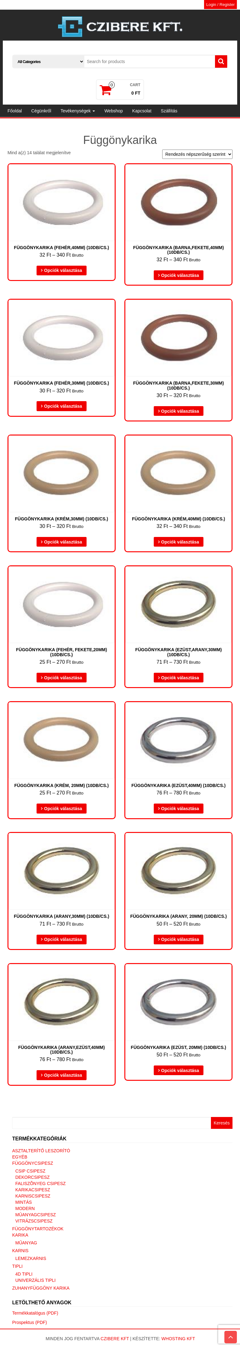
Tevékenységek (78, 110)
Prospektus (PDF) (29, 1322)
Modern (25, 1208)
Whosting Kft (178, 1338)
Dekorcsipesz (32, 1177)
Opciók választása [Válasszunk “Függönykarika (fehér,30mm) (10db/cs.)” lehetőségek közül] (63, 406)
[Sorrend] (197, 154)
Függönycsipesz (32, 1163)
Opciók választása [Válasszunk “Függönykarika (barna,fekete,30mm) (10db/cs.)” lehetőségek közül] (180, 411)
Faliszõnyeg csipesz (40, 1183)
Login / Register (220, 4)
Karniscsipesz (32, 1195)
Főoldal (15, 110)
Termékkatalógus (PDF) (35, 1313)
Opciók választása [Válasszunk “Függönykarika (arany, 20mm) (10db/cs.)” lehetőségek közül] (180, 939)
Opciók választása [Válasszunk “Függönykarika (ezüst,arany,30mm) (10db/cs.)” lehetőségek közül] (180, 677)
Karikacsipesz (32, 1189)
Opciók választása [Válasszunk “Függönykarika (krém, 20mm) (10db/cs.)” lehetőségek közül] (63, 808)
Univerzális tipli (35, 1280)
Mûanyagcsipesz (35, 1214)
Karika (20, 1234)
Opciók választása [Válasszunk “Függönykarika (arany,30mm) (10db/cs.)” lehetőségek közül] (63, 939)
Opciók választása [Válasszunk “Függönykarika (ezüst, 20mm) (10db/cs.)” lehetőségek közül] (180, 1070)
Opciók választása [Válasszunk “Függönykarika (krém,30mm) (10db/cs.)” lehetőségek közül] (63, 541)
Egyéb (19, 1156)
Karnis (20, 1250)
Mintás (23, 1202)
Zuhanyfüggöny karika (40, 1288)
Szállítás (169, 110)
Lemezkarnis (30, 1258)
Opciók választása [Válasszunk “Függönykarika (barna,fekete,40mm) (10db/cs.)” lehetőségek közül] (180, 275)
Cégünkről (41, 110)
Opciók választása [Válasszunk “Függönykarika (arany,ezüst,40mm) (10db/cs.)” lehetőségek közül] (63, 1075)
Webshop (113, 110)
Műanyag (26, 1242)
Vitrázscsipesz (33, 1220)
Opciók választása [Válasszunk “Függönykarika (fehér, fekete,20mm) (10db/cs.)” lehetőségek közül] (63, 677)
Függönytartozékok (37, 1228)
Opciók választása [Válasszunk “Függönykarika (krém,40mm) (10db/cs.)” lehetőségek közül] (180, 541)
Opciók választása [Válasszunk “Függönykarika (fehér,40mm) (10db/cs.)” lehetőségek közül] (63, 270)
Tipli (17, 1266)
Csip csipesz (30, 1170)
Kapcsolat (141, 110)
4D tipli (23, 1274)
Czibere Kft (115, 1338)
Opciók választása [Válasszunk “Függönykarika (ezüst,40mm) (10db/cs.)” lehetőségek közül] (180, 808)
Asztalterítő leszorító (41, 1150)
